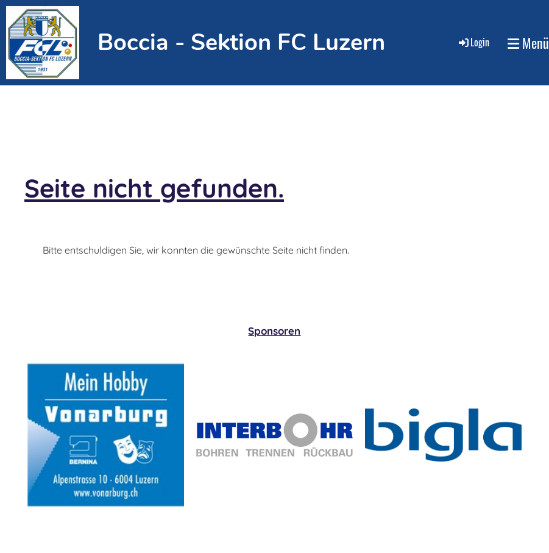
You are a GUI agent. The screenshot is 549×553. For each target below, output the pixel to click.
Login (473, 42)
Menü (528, 43)
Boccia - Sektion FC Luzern (241, 42)
